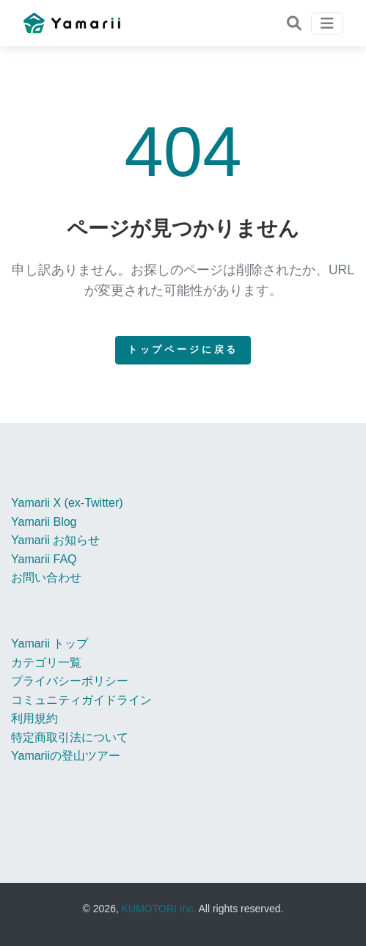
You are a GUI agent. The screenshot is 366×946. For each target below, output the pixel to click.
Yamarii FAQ (44, 559)
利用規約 (34, 718)
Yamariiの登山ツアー (65, 755)
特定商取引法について (69, 737)
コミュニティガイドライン (81, 700)
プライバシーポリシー (69, 681)
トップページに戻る (183, 349)
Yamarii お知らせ (55, 540)
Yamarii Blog (44, 522)
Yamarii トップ (50, 643)
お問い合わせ (46, 577)
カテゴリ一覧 (46, 662)
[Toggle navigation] (294, 23)
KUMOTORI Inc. (159, 908)
